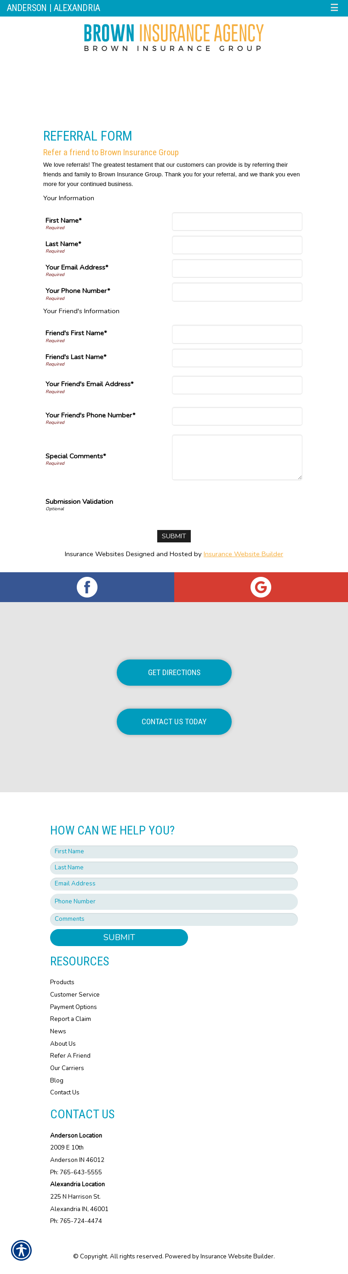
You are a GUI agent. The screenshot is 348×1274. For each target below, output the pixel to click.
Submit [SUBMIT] (119, 937)
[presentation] (232, 503)
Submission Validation (79, 501)
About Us (63, 1044)
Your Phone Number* (78, 290)
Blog (56, 1081)
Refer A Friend (70, 1056)
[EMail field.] (174, 884)
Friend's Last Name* (76, 356)
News (58, 1031)
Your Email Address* (77, 267)
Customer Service (75, 995)
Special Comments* (76, 456)
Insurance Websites (94, 553)
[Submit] (174, 536)
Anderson (27, 8)
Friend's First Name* (76, 333)
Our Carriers (67, 1068)
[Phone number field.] (174, 902)
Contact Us (65, 1092)
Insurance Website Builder (243, 553)
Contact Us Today (174, 721)
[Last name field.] (174, 868)
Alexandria (77, 8)
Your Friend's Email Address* (90, 384)
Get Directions (174, 672)
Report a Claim (70, 1019)
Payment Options (73, 1007)
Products (62, 982)
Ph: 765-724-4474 (76, 1221)
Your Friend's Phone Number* (91, 415)
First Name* (64, 220)
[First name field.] (174, 852)
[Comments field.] (174, 919)
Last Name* (63, 243)
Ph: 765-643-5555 (76, 1172)
